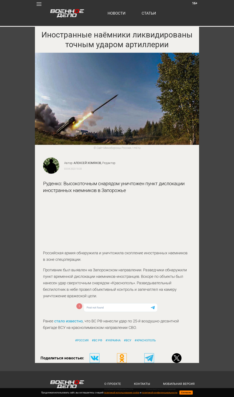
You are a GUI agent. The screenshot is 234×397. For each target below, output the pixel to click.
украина (114, 340)
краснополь (146, 340)
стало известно (68, 321)
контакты (142, 384)
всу (128, 340)
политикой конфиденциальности (159, 392)
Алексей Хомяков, (94, 163)
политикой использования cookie (121, 392)
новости (116, 13)
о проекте (112, 384)
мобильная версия (179, 384)
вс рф (98, 340)
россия (83, 340)
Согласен (186, 392)
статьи (149, 13)
